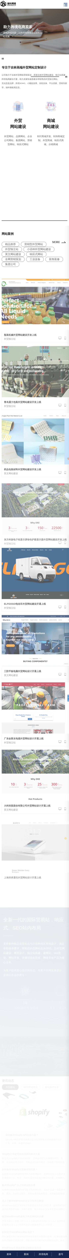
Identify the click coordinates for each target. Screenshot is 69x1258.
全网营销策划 (13, 259)
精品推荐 (10, 244)
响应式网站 (36, 254)
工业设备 (35, 259)
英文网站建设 (13, 254)
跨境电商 (43, 1254)
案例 (26, 1254)
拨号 (60, 1254)
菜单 (8, 1254)
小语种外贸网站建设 (39, 249)
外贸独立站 (11, 249)
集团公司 (10, 264)
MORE (56, 242)
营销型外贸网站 (33, 244)
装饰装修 (54, 259)
